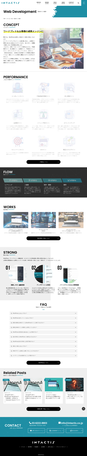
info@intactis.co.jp (72, 423)
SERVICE (39, 3)
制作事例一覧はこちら (43, 238)
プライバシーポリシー (61, 446)
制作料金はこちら (43, 362)
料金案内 (36, 446)
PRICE (55, 3)
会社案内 (43, 446)
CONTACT (71, 3)
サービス (23, 446)
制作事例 (30, 446)
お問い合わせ (50, 446)
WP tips (6, 379)
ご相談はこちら (43, 162)
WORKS (47, 3)
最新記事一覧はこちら (43, 409)
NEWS (63, 3)
